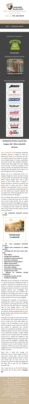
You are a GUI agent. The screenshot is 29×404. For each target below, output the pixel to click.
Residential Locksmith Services (14, 56)
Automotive (23, 389)
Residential (9, 389)
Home (7, 26)
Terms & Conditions (8, 393)
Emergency (8, 391)
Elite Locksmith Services (8, 152)
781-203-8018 (18, 15)
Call (14, 401)
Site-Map (23, 393)
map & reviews (18, 382)
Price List (17, 393)
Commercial (16, 389)
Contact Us (21, 391)
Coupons (14, 391)
